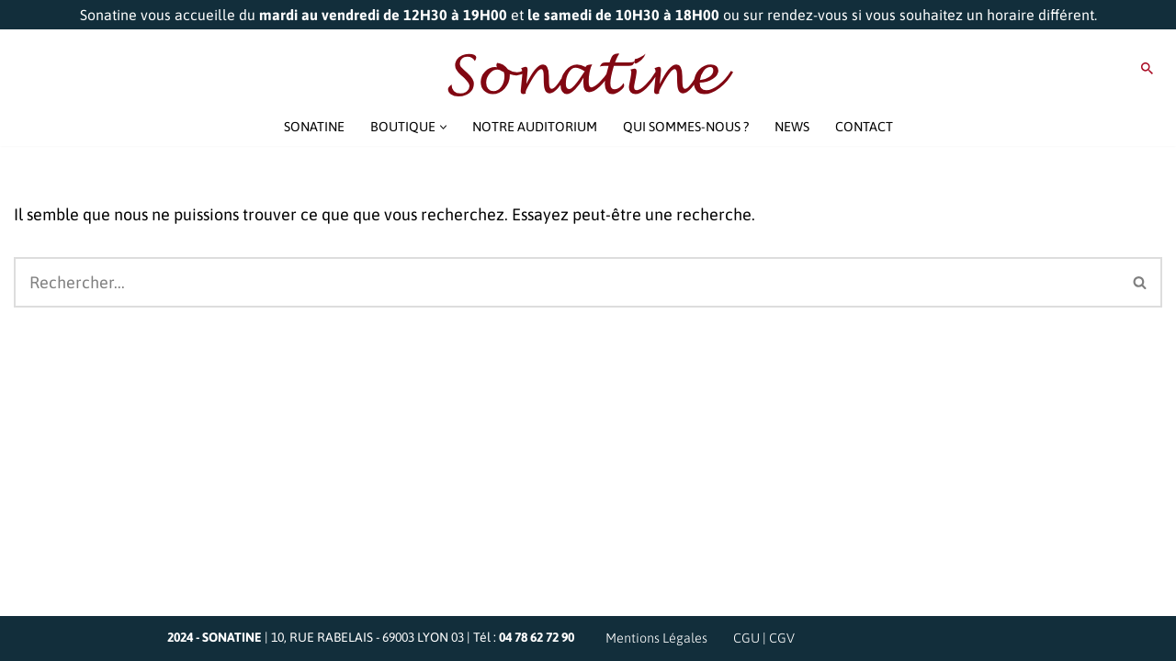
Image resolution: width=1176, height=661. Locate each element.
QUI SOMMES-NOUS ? (686, 126)
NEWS (792, 126)
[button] (443, 127)
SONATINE (314, 126)
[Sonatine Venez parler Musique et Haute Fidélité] (588, 75)
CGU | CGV (764, 638)
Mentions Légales (656, 638)
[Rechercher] (1147, 68)
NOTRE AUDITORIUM (534, 126)
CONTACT (864, 126)
